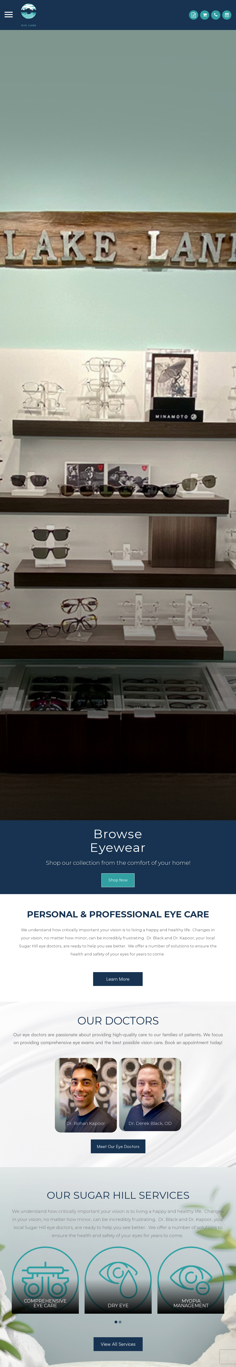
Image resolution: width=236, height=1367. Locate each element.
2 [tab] (120, 1322)
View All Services (118, 1344)
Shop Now (118, 880)
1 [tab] (116, 1322)
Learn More (118, 979)
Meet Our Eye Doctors (118, 1146)
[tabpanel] (45, 1280)
